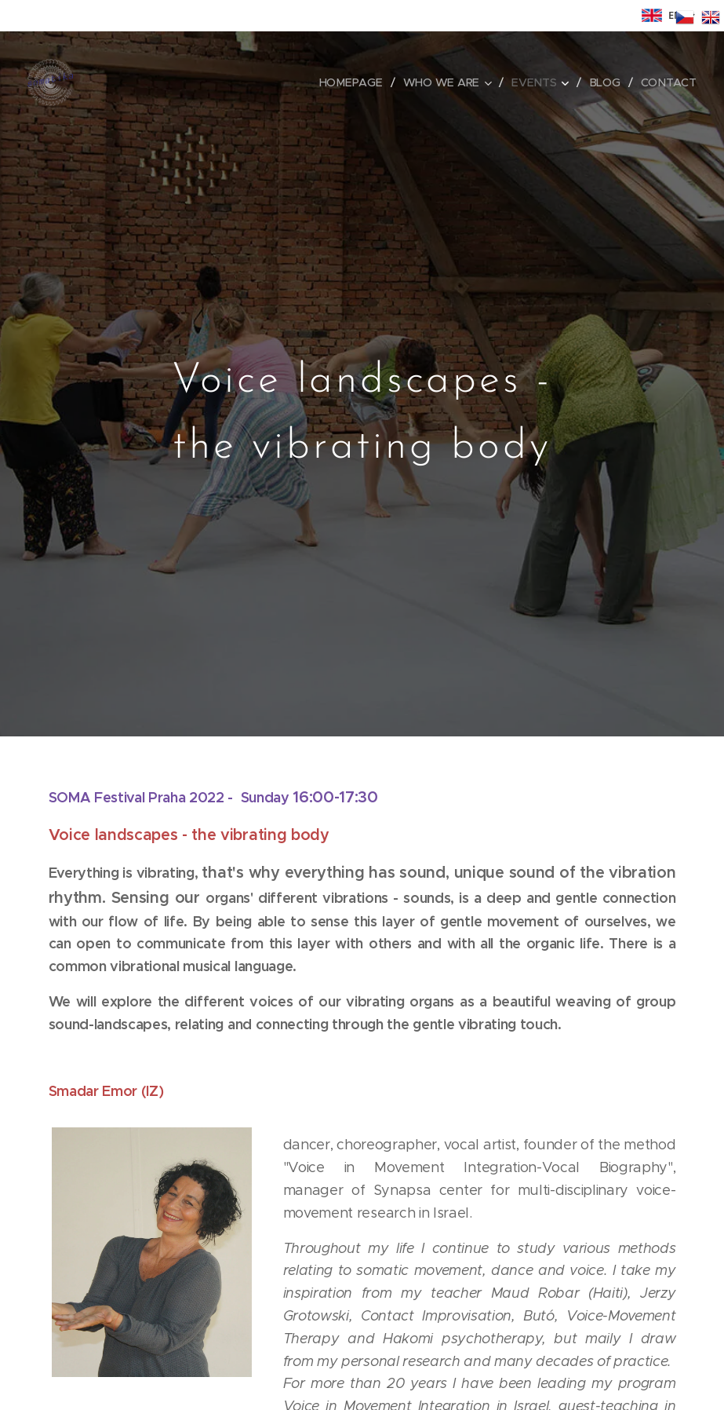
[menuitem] (358, 82)
